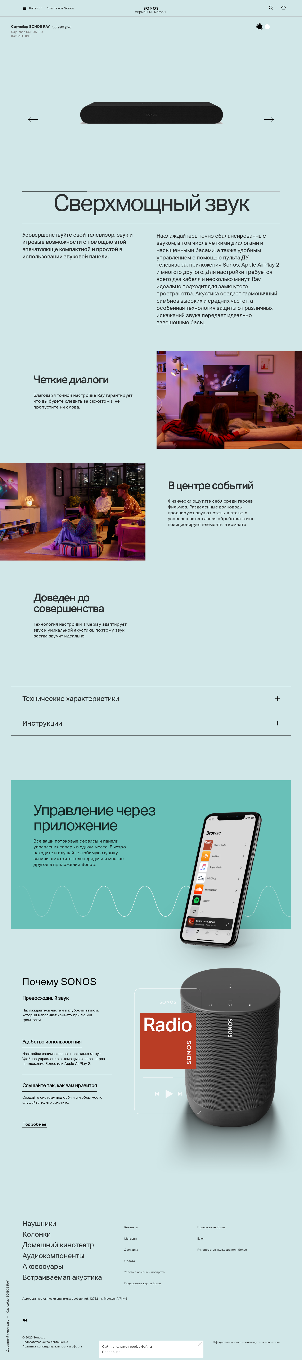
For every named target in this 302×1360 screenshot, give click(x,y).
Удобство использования (52, 1043)
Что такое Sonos (60, 8)
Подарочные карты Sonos (142, 1283)
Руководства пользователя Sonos (222, 1249)
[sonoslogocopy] (151, 8)
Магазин (130, 1238)
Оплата (129, 1261)
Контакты (131, 1227)
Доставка (131, 1249)
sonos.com (272, 1342)
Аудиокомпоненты (53, 1256)
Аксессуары (42, 1267)
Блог (200, 1238)
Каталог (35, 8)
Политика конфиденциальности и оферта (52, 1346)
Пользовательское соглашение (45, 1341)
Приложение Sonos (211, 1227)
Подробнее (34, 1124)
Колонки (36, 1234)
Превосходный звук (45, 999)
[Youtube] (24, 1321)
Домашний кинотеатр (8, 1336)
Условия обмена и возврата (144, 1272)
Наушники (39, 1224)
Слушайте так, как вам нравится (59, 1086)
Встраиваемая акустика (62, 1277)
